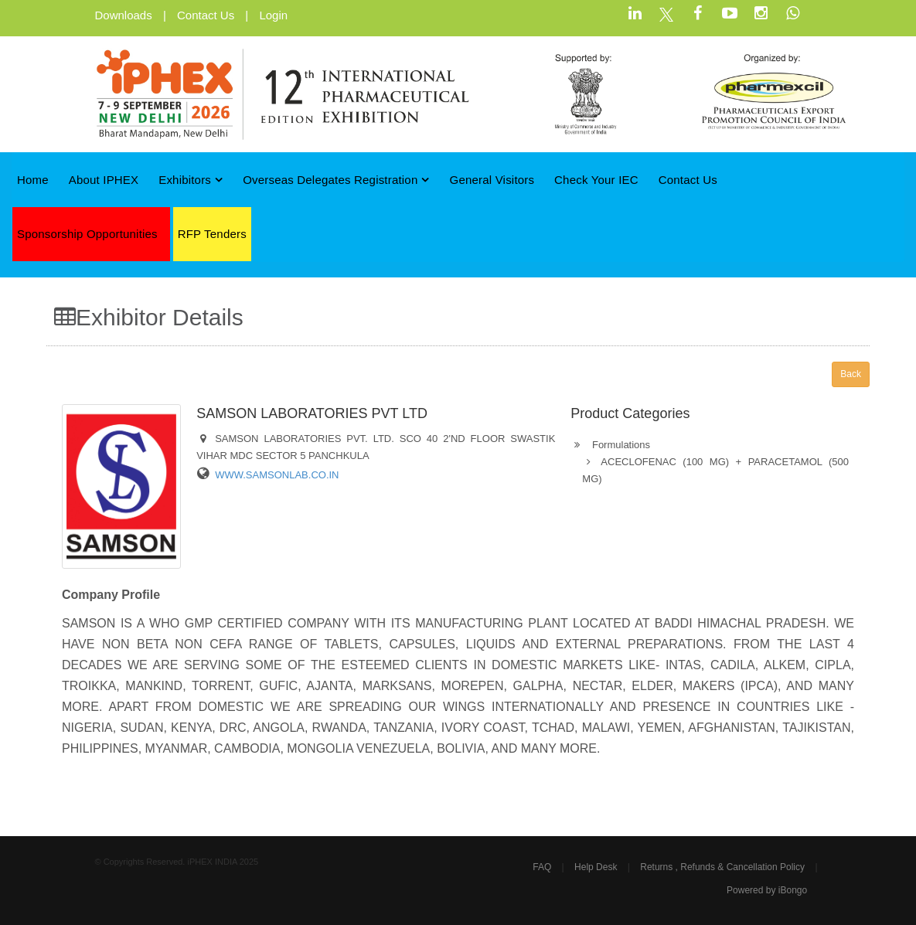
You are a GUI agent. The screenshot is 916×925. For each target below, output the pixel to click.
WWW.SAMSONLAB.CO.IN (277, 475)
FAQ (542, 867)
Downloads (123, 15)
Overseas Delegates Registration (336, 179)
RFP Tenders (212, 233)
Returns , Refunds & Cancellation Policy (722, 867)
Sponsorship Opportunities (87, 233)
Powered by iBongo (767, 890)
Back (850, 374)
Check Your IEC (596, 179)
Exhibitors (190, 179)
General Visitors (492, 179)
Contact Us (205, 15)
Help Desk (595, 867)
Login (273, 15)
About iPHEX (104, 179)
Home (33, 179)
